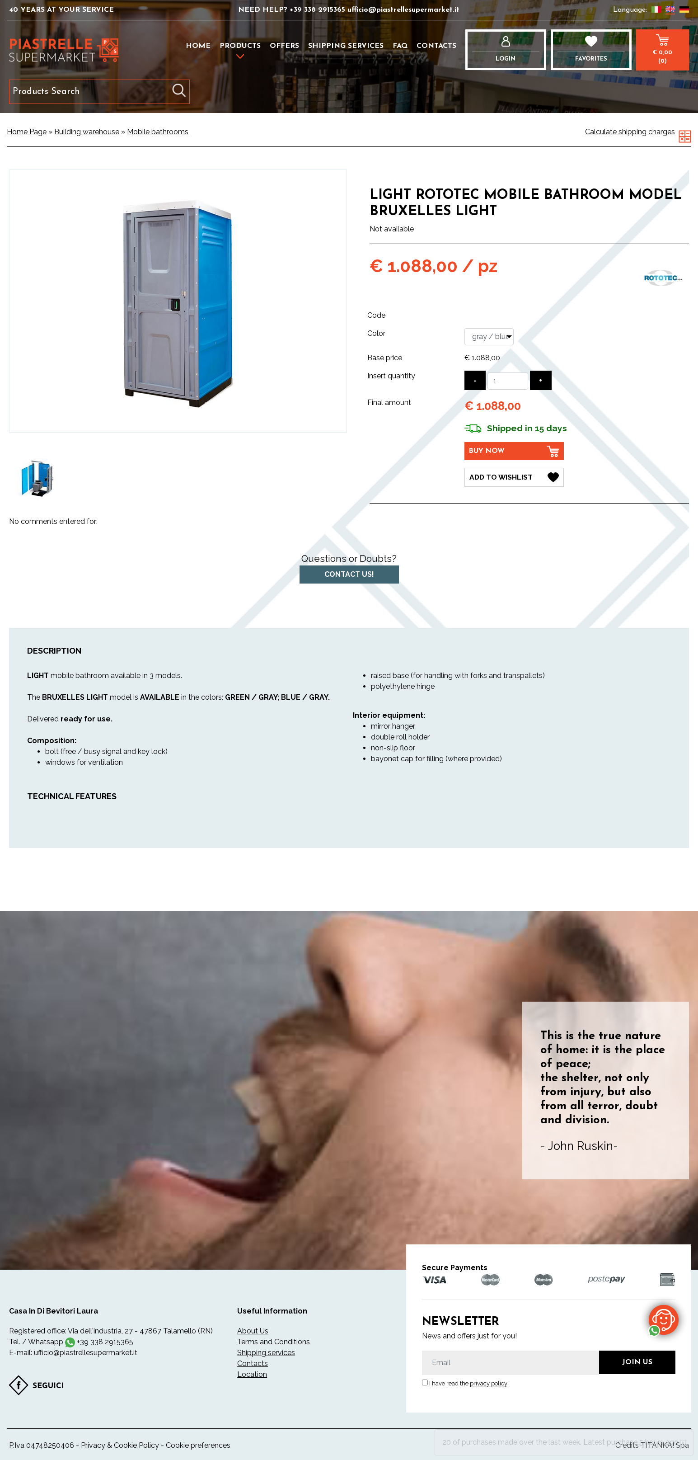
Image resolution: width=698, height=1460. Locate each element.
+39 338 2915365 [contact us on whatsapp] (105, 1342)
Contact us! (349, 574)
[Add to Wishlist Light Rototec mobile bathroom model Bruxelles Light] (514, 476)
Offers (284, 46)
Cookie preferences (198, 1445)
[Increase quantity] (541, 380)
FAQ (400, 46)
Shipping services (346, 46)
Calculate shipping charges (630, 131)
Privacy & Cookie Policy (120, 1445)
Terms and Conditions (273, 1342)
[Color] (489, 336)
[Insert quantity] (507, 381)
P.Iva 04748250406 (41, 1445)
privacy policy (488, 1383)
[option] (37, 478)
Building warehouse (86, 131)
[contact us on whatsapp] (664, 1319)
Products (240, 46)
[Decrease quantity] (475, 380)
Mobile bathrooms (157, 131)
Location (252, 1374)
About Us (252, 1331)
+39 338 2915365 (318, 10)
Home (198, 46)
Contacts (436, 46)
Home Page (27, 131)
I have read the (468, 1383)
